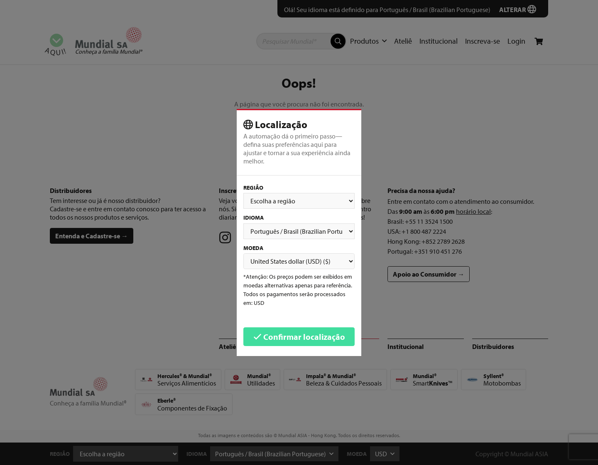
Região (253, 187)
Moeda (253, 248)
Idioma (253, 217)
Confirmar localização (299, 336)
